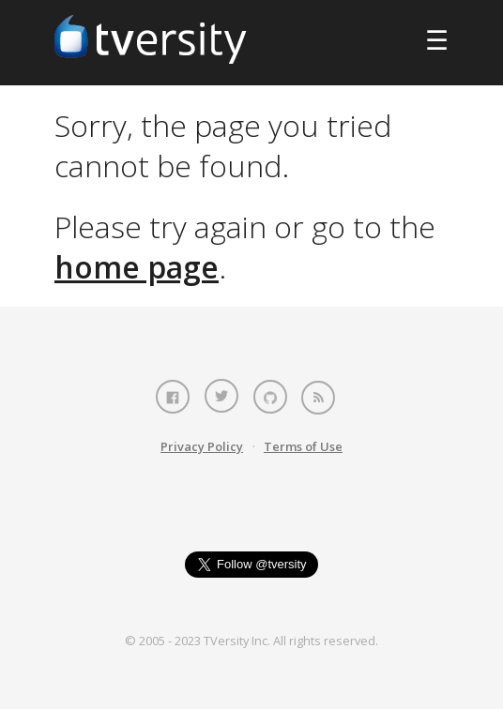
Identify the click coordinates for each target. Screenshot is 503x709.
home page (136, 267)
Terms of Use (303, 446)
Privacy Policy (201, 446)
